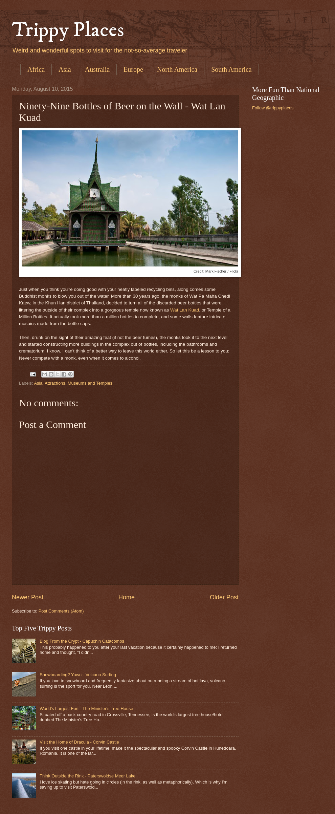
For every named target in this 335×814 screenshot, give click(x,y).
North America (177, 69)
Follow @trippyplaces (273, 107)
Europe (133, 69)
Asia (65, 69)
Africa (36, 69)
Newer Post (27, 597)
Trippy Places (68, 30)
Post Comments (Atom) (61, 611)
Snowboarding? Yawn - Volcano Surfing (78, 674)
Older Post (224, 597)
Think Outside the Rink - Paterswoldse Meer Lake (87, 775)
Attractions (55, 383)
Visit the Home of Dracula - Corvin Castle (79, 742)
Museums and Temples (90, 383)
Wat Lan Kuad (184, 310)
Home (126, 597)
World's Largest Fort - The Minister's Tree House (86, 708)
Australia (97, 69)
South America (231, 69)
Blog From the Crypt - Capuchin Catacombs (82, 641)
